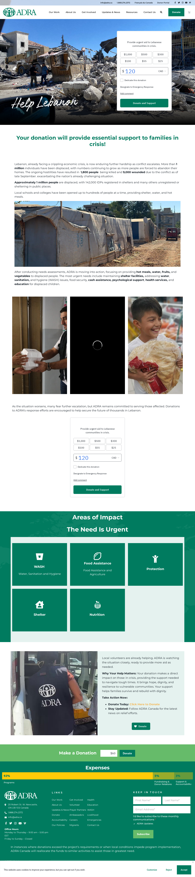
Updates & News (112, 12)
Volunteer (74, 804)
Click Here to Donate (145, 704)
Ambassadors (76, 815)
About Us (71, 12)
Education (92, 804)
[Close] (193, 862)
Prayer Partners (77, 809)
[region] (97, 869)
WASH (90, 809)
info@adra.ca (106, 3)
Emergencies (94, 820)
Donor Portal (163, 3)
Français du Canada (144, 3)
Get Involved (89, 12)
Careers (73, 820)
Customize (152, 870)
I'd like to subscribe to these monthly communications (156, 818)
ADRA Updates (143, 823)
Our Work (55, 12)
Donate (176, 12)
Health (90, 799)
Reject (169, 870)
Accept (184, 870)
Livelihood (92, 815)
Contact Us (150, 12)
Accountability (59, 820)
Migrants (74, 825)
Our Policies (58, 825)
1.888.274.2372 (123, 3)
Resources (132, 12)
